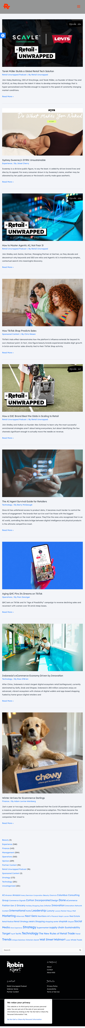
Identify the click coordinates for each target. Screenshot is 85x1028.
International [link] (17, 912)
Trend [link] (77, 935)
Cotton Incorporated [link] (38, 901)
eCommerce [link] (71, 902)
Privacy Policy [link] (52, 988)
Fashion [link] (6, 907)
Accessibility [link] (51, 991)
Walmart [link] (59, 941)
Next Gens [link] (31, 917)
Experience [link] (7, 165)
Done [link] (62, 901)
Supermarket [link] (43, 929)
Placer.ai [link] (54, 918)
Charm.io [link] (53, 897)
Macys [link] (69, 913)
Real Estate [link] (74, 918)
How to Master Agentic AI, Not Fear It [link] (25, 247)
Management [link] (8, 854)
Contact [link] (50, 971)
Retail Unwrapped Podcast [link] (14, 76)
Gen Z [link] (13, 907)
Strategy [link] (6, 879)
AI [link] (3, 896)
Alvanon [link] (8, 897)
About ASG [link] (51, 974)
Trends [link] (7, 941)
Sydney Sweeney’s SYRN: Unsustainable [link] (26, 161)
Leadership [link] (38, 912)
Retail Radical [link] (8, 923)
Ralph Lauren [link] (64, 918)
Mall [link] (74, 912)
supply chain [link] (56, 929)
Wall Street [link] (46, 941)
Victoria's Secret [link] (32, 941)
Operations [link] (7, 599)
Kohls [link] (28, 912)
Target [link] (6, 935)
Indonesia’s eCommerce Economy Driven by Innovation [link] (36, 677)
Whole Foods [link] (76, 941)
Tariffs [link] (18, 935)
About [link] (49, 968)
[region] (28, 1011)
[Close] (50, 1000)
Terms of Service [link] (53, 993)
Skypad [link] (71, 923)
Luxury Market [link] (61, 912)
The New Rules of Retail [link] (53, 935)
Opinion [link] (5, 862)
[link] (3, 35)
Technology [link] (7, 506)
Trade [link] (71, 935)
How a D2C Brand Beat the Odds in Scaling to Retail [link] (33, 417)
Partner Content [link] (9, 866)
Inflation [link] (47, 907)
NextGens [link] (42, 918)
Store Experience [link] (16, 929)
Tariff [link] (13, 935)
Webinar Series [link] (12, 991)
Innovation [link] (58, 907)
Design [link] (54, 902)
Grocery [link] (21, 907)
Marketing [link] (9, 917)
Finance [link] (5, 803)
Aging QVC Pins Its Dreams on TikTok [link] (25, 595)
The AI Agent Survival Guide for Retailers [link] (27, 503)
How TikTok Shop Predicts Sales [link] (21, 332)
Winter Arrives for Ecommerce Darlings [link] (26, 799)
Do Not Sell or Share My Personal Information (24, 1019)
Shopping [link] (40, 923)
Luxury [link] (50, 912)
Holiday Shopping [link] (33, 907)
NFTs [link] (49, 918)
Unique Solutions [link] (18, 941)
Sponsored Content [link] (10, 336)
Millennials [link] (20, 918)
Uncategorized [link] (8, 887)
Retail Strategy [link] (21, 923)
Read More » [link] (7, 97)
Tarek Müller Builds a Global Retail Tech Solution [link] (31, 72)
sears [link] (32, 923)
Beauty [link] (5, 841)
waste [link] (68, 941)
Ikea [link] (42, 907)
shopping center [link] (51, 923)
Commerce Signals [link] (17, 902)
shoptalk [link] (63, 923)
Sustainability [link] (72, 929)
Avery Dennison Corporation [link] (32, 897)
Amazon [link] (16, 896)
